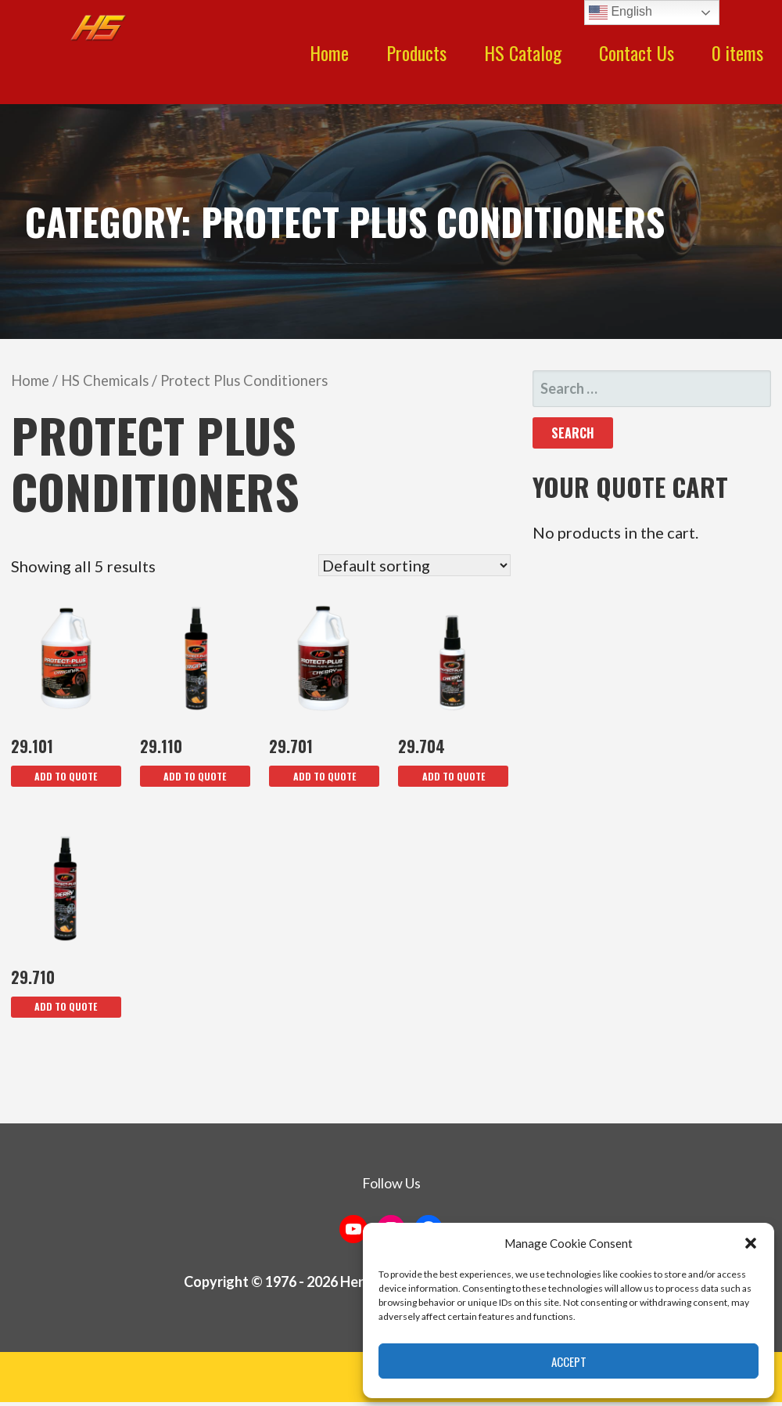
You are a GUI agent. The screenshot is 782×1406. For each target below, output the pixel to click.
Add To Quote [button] (65, 776)
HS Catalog (522, 52)
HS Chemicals (105, 380)
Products (416, 52)
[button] (751, 1243)
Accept (568, 1361)
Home (329, 52)
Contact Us (636, 52)
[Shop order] (414, 565)
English (620, 12)
